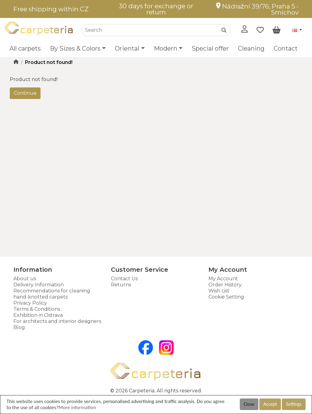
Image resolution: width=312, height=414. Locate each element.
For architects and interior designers (57, 321)
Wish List (218, 291)
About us (24, 278)
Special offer (210, 48)
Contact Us (124, 278)
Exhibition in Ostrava (38, 315)
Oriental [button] (127, 48)
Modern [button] (165, 48)
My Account (223, 278)
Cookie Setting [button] (226, 297)
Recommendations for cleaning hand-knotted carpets (51, 294)
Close (249, 404)
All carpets (25, 48)
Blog (19, 327)
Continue (25, 93)
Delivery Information (38, 285)
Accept (270, 404)
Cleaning (251, 48)
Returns (121, 285)
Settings (293, 404)
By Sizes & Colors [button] (75, 48)
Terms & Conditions (36, 309)
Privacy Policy (30, 303)
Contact (286, 48)
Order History (225, 285)
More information (77, 407)
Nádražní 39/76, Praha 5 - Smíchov (257, 9)
